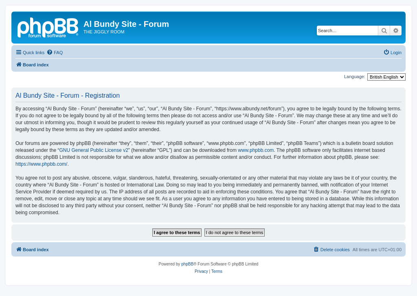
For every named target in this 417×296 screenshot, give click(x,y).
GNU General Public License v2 (93, 150)
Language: (354, 76)
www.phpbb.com (256, 150)
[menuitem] (54, 52)
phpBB (187, 264)
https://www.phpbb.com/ (41, 164)
